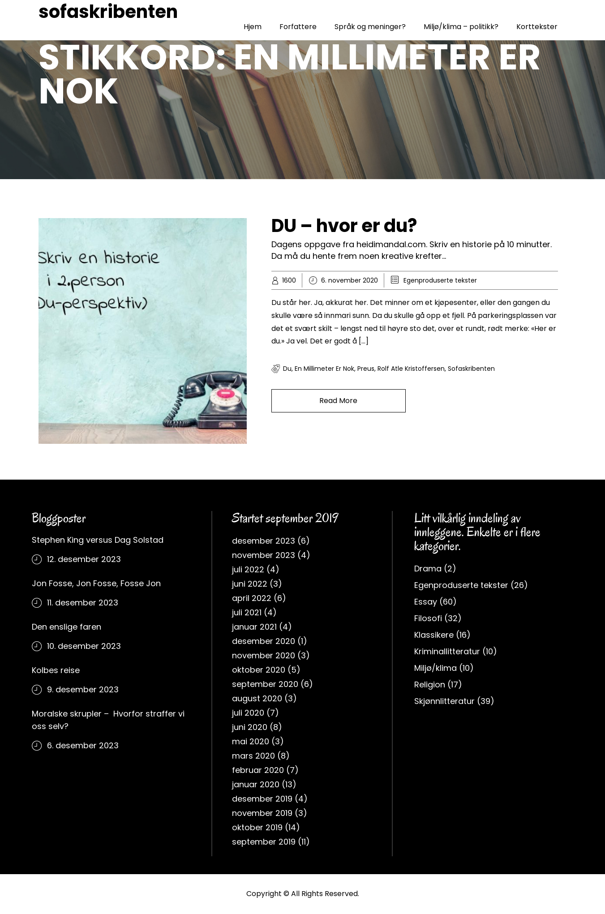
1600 (289, 280)
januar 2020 (255, 784)
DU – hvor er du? (344, 225)
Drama (428, 568)
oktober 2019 (257, 827)
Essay (425, 601)
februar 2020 (258, 770)
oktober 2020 (258, 669)
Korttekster (537, 26)
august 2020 (257, 698)
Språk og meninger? (370, 26)
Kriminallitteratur (447, 651)
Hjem (253, 26)
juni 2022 (249, 583)
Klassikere (434, 634)
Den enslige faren (66, 626)
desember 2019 (262, 798)
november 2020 (263, 655)
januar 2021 (254, 626)
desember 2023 (263, 540)
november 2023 (263, 555)
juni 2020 (249, 727)
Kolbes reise (56, 670)
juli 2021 (247, 612)
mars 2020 (253, 755)
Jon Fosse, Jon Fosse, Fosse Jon (96, 583)
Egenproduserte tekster (440, 280)
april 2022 (251, 598)
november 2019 (262, 813)
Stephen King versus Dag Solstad (97, 539)
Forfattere (298, 26)
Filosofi (428, 618)
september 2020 (265, 684)
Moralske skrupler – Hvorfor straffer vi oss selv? (108, 720)
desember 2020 (263, 641)
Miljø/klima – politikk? (461, 26)
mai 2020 (250, 741)
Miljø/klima (435, 668)
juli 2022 (248, 569)
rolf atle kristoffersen (411, 368)
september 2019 (264, 841)
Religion (429, 684)
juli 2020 (248, 712)
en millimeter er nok (324, 368)
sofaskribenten (108, 12)
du (287, 368)
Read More (338, 400)
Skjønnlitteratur (444, 701)
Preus (365, 368)
